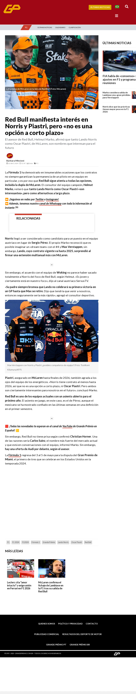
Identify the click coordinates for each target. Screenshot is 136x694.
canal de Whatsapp (50, 203)
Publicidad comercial (46, 634)
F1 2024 (15, 542)
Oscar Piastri (76, 542)
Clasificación (75, 27)
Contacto (92, 623)
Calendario (60, 27)
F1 (8, 542)
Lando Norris (63, 542)
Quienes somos (46, 623)
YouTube (67, 426)
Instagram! (52, 199)
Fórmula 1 (14, 455)
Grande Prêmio (49, 542)
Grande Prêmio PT (56, 644)
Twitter (39, 199)
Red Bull (88, 542)
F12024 (25, 542)
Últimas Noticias (100, 7)
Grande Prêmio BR (80, 644)
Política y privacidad (70, 623)
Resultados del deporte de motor (82, 634)
